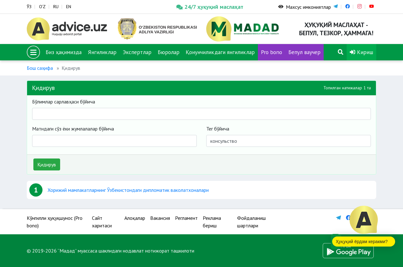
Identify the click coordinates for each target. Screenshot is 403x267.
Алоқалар (134, 218)
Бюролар (168, 52)
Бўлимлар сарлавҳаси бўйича (63, 101)
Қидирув (46, 164)
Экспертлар (137, 52)
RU (56, 6)
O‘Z (42, 6)
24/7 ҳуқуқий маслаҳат (209, 6)
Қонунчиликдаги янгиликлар (220, 52)
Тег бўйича (217, 128)
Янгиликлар (102, 52)
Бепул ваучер (304, 52)
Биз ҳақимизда (64, 52)
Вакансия (160, 218)
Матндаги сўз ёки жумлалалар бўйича (73, 128)
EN (68, 6)
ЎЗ (29, 6)
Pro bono (271, 52)
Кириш (361, 52)
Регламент (186, 218)
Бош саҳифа (40, 68)
